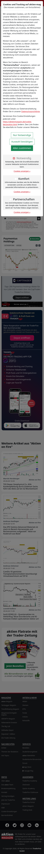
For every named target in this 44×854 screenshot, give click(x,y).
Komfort (23, 179)
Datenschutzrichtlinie (30, 111)
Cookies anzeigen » (22, 171)
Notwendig (24, 158)
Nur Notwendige (22, 135)
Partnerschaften (24, 199)
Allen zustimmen (22, 148)
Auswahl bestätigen (22, 141)
